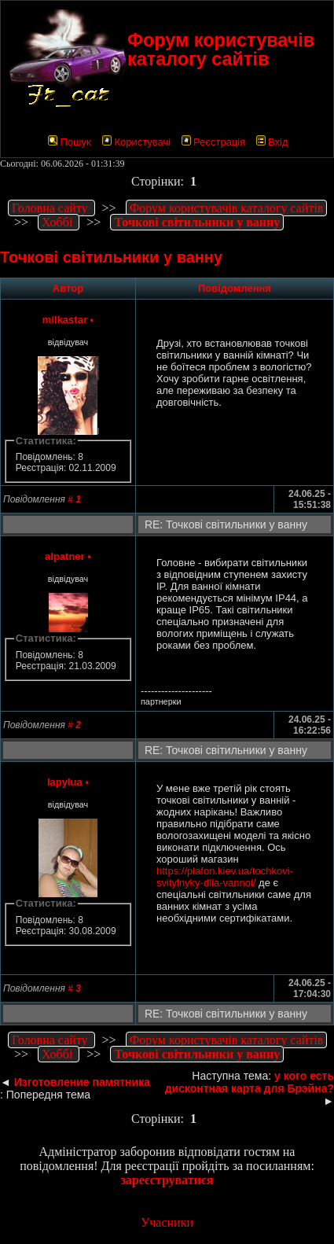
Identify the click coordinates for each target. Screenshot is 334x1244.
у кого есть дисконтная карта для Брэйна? (249, 1082)
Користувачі (136, 142)
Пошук (69, 142)
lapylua (65, 782)
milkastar (64, 320)
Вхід (272, 142)
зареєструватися (166, 1180)
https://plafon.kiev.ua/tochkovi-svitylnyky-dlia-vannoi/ (224, 877)
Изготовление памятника (82, 1082)
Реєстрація (213, 142)
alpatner (65, 556)
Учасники (167, 1222)
